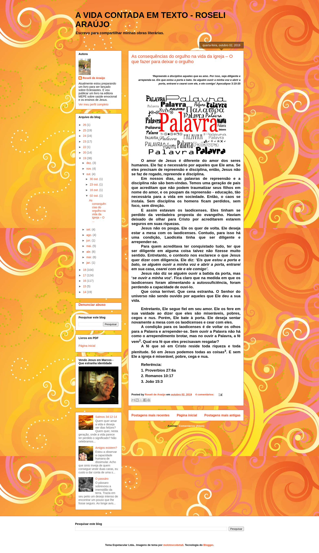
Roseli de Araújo (94, 78)
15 (85, 286)
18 (85, 269)
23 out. (94, 184)
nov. (89, 168)
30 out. (94, 179)
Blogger (208, 544)
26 (85, 124)
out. (89, 174)
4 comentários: (205, 394)
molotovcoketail (173, 544)
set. (89, 229)
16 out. (94, 190)
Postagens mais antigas (222, 415)
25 (85, 130)
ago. (89, 235)
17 (85, 275)
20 (85, 152)
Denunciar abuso (92, 304)
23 (85, 141)
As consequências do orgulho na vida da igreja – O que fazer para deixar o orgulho (182, 59)
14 (85, 292)
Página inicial (187, 415)
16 (85, 280)
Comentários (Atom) (191, 425)
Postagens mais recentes (150, 415)
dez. (89, 163)
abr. (89, 251)
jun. (89, 240)
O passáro (102, 478)
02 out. (94, 195)
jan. (89, 262)
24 (85, 135)
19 (85, 158)
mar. (89, 257)
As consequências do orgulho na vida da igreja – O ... (97, 211)
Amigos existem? (106, 447)
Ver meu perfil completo (93, 104)
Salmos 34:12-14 (106, 416)
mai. (89, 246)
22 (85, 147)
